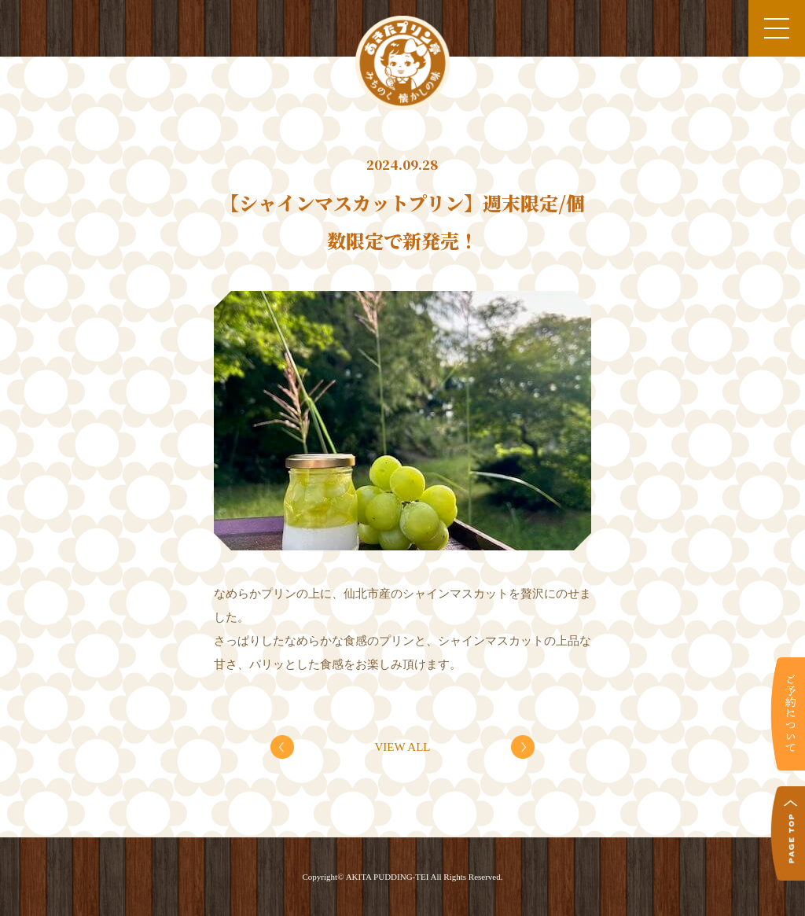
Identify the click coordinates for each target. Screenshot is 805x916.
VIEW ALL (403, 747)
